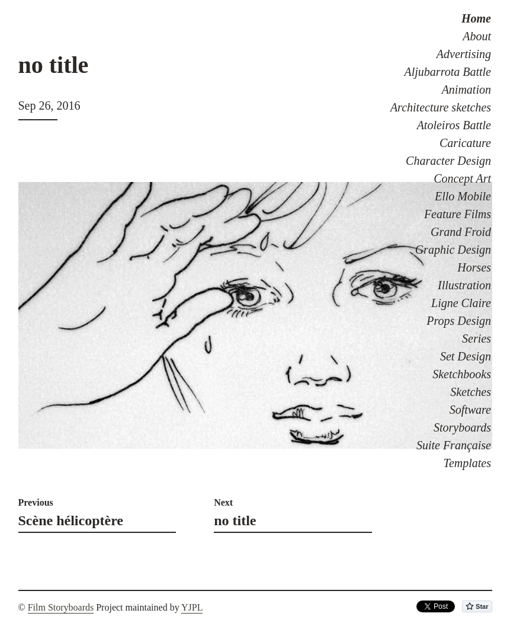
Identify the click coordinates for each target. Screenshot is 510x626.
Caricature (465, 142)
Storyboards (462, 427)
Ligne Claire (461, 302)
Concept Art (462, 178)
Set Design (465, 356)
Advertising (464, 53)
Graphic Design (453, 249)
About (477, 36)
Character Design (448, 160)
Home (476, 18)
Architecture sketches (440, 107)
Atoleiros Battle (454, 125)
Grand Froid (461, 231)
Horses (474, 267)
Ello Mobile (463, 196)
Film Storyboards (61, 607)
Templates (467, 463)
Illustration (464, 285)
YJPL (192, 607)
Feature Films (457, 214)
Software (470, 409)
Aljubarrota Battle (448, 71)
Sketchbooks (461, 374)
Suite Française (453, 445)
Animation (466, 89)
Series (476, 338)
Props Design (458, 320)
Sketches (470, 391)
